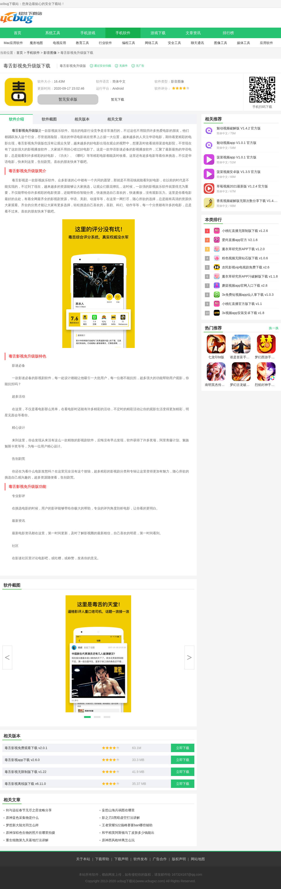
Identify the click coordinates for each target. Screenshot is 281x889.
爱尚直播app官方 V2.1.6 (240, 240)
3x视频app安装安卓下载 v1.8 (243, 313)
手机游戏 (87, 33)
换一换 (274, 328)
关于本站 (83, 859)
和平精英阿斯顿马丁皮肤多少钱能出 (128, 832)
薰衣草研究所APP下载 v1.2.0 (243, 249)
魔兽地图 (36, 43)
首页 (17, 33)
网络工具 (151, 43)
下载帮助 (102, 859)
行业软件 (105, 43)
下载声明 (121, 859)
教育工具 (82, 43)
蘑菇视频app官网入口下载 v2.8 (244, 285)
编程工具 (128, 43)
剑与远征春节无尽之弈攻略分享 (29, 810)
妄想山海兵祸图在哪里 (118, 810)
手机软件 (122, 33)
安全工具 (174, 43)
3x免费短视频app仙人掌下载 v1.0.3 (248, 294)
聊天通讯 (197, 43)
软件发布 (140, 859)
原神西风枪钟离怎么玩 (118, 840)
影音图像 (50, 53)
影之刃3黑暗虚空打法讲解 (121, 817)
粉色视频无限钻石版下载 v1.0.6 (245, 258)
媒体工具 (243, 43)
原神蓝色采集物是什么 (22, 817)
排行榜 (228, 33)
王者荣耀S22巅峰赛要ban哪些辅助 (127, 825)
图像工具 (220, 43)
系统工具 (52, 33)
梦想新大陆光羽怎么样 (22, 825)
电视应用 (59, 43)
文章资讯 (193, 33)
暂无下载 (117, 99)
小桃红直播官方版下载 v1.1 (242, 304)
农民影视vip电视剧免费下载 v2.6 (245, 267)
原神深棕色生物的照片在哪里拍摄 (30, 832)
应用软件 (266, 43)
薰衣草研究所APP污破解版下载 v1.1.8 (250, 276)
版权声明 (179, 859)
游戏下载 (158, 33)
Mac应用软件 (13, 43)
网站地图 (198, 859)
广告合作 (160, 859)
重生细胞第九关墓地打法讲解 (27, 840)
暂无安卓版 (68, 99)
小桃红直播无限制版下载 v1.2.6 (245, 231)
